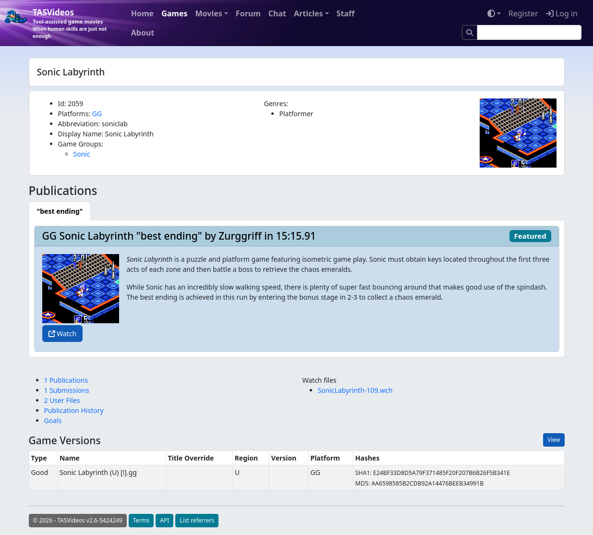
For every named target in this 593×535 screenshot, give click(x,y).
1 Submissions (66, 390)
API (164, 520)
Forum (248, 13)
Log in (562, 13)
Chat (277, 13)
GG (97, 113)
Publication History (74, 410)
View (553, 440)
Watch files (320, 380)
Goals (53, 420)
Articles (308, 13)
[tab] (60, 211)
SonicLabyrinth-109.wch (355, 390)
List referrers (197, 520)
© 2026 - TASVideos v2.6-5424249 (77, 520)
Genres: (276, 103)
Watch (62, 333)
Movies (208, 13)
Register (523, 13)
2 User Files (62, 400)
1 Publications (66, 380)
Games (174, 13)
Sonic (81, 153)
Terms (141, 520)
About (143, 32)
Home (142, 13)
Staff (346, 13)
